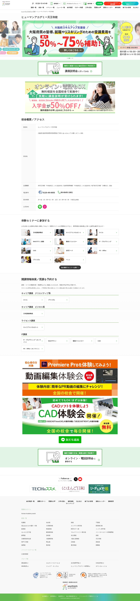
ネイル (95, 232)
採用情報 (52, 596)
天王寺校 (98, 538)
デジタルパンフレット (73, 3)
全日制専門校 (75, 563)
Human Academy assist (28, 513)
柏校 (72, 522)
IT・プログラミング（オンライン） (32, 341)
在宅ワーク (63, 250)
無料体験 (90, 3)
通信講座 (24, 563)
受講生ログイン (130, 3)
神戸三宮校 (24, 542)
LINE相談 (99, 3)
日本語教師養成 (32, 232)
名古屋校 (73, 535)
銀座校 (23, 529)
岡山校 (48, 542)
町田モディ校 (75, 529)
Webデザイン (52, 341)
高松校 (98, 542)
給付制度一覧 (30, 501)
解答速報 (117, 7)
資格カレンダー (108, 7)
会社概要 (44, 596)
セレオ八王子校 (26, 532)
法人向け (136, 7)
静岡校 (23, 535)
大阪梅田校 (49, 538)
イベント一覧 (50, 7)
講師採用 (111, 501)
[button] (67, 58)
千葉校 (98, 522)
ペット (62, 259)
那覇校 (98, 545)
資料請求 (56, 3)
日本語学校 (99, 563)
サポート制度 (79, 7)
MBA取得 (24, 566)
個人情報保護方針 (71, 596)
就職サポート (41, 501)
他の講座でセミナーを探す (69, 267)
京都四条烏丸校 (26, 538)
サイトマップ (70, 503)
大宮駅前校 (49, 525)
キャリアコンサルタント (67, 232)
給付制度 (70, 7)
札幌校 (23, 522)
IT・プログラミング (99, 241)
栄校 (97, 535)
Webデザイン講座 (32, 241)
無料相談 (113, 3)
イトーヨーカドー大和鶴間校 (104, 532)
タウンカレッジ (100, 566)
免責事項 (60, 596)
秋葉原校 (49, 529)
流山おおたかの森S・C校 (29, 525)
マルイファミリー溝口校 (78, 532)
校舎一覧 (41, 7)
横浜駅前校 (49, 532)
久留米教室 (24, 554)
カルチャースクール (52, 563)
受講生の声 (97, 7)
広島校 (73, 542)
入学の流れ (88, 7)
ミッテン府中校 (100, 529)
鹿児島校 (73, 545)
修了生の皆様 (127, 7)
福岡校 (23, 545)
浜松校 (48, 535)
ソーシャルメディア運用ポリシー (88, 596)
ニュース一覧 (61, 7)
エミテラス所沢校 (76, 525)
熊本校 (48, 545)
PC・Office (97, 250)
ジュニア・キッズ (51, 566)
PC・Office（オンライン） (31, 348)
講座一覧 (33, 7)
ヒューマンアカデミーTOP (28, 11)
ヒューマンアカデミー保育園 (80, 566)
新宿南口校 (99, 525)
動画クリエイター (65, 241)
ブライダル (30, 259)
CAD (28, 250)
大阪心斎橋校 (75, 538)
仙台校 (48, 522)
